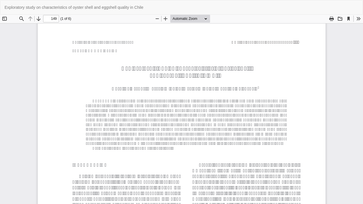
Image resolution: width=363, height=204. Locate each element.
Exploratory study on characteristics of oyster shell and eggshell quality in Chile (74, 7)
